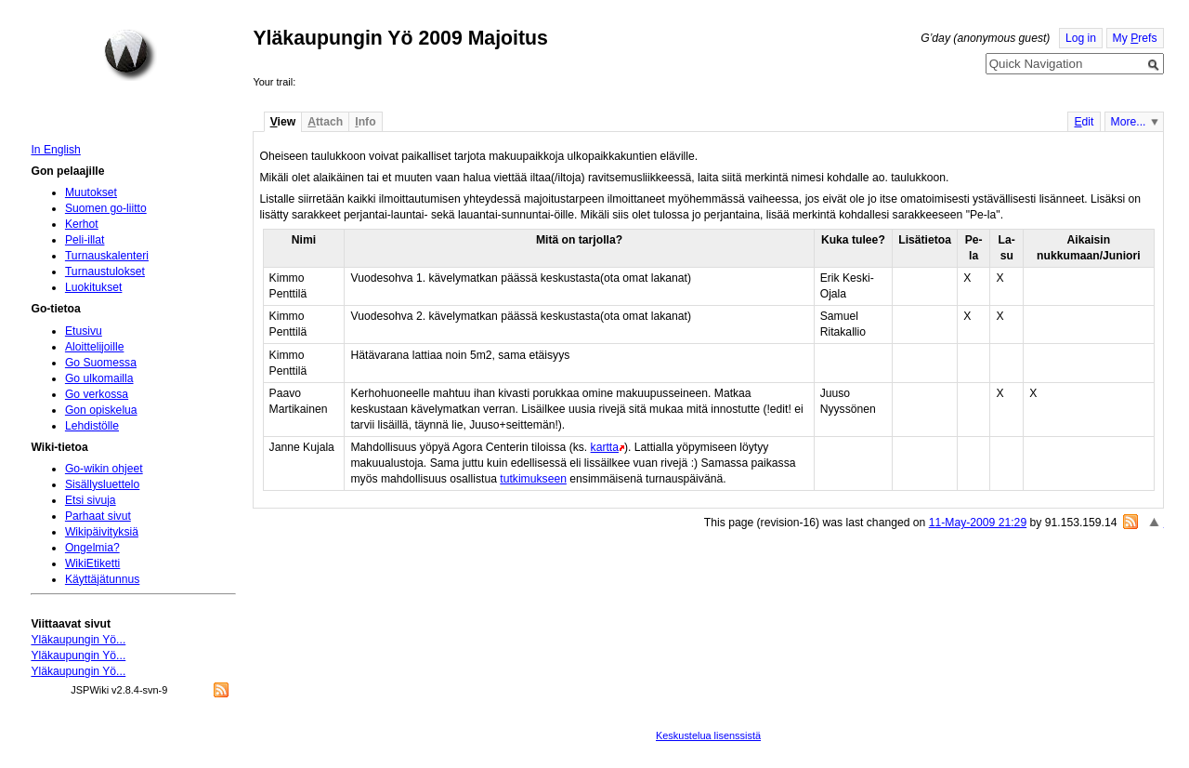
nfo (365, 121)
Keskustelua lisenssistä (708, 735)
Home (130, 55)
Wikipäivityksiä (101, 531)
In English (55, 149)
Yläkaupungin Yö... (78, 639)
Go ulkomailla (99, 378)
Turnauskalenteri (107, 255)
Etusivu (83, 331)
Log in (1080, 38)
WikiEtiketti (92, 563)
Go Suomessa (101, 362)
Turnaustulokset (105, 271)
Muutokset (91, 192)
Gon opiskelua (101, 410)
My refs (1135, 38)
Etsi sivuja (90, 500)
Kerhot (81, 224)
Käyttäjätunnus (102, 579)
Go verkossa (96, 394)
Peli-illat (85, 239)
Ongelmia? (92, 547)
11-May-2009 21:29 (977, 522)
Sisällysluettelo (102, 484)
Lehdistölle (92, 425)
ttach (325, 121)
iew (282, 121)
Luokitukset (94, 287)
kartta (605, 447)
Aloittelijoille (94, 346)
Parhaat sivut (98, 516)
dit (1083, 121)
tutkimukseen (533, 478)
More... (1128, 121)
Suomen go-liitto (106, 208)
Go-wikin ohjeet (104, 468)
